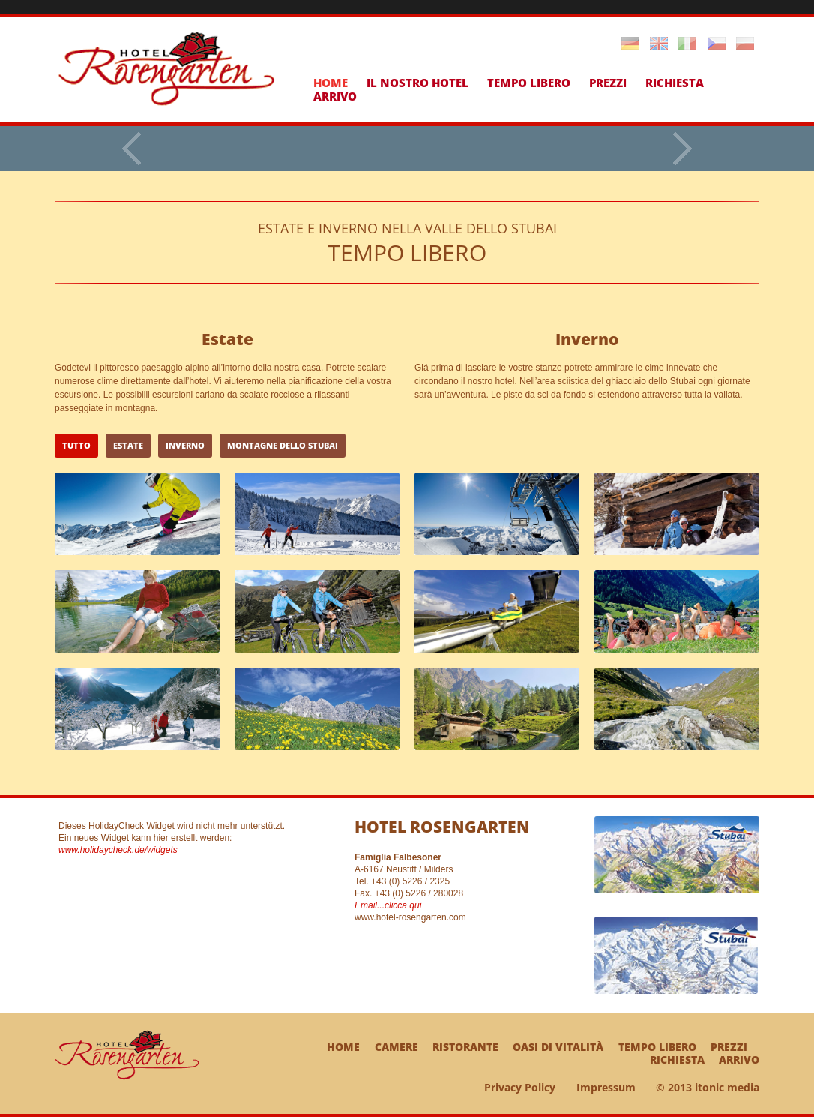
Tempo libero (528, 82)
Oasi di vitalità (558, 1047)
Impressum (606, 1087)
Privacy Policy (519, 1087)
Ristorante (465, 1047)
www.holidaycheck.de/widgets (118, 850)
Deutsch (630, 43)
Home (330, 82)
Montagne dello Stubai (282, 445)
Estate (128, 445)
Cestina (716, 43)
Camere (396, 1047)
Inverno (185, 445)
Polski (745, 43)
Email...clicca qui (388, 905)
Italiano (687, 43)
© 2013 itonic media (707, 1087)
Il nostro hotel (417, 82)
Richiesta (674, 82)
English (659, 43)
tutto (76, 445)
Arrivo (335, 96)
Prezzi (608, 82)
